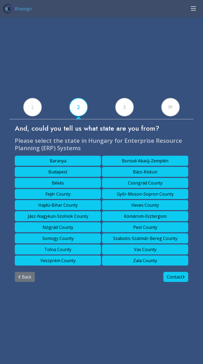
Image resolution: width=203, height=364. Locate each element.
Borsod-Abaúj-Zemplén (145, 161)
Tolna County (57, 249)
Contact (176, 277)
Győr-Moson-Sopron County (145, 194)
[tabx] (32, 107)
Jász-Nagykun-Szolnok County (58, 216)
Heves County (145, 205)
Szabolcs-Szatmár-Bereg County (145, 238)
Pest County (145, 227)
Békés (58, 183)
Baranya (58, 161)
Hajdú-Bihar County (58, 205)
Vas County (145, 249)
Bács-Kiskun (145, 172)
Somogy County (58, 238)
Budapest (57, 172)
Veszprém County (58, 260)
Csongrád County (145, 183)
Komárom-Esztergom (145, 216)
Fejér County (58, 194)
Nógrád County (58, 227)
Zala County (145, 260)
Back (24, 277)
